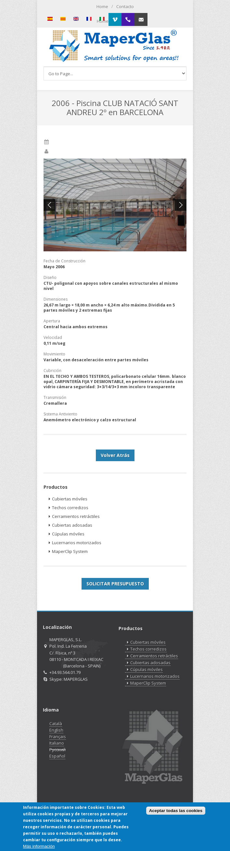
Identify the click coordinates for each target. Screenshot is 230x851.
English (56, 730)
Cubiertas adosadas (69, 525)
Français (57, 736)
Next (180, 205)
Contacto (125, 6)
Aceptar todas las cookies (175, 811)
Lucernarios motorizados (74, 542)
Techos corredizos (67, 507)
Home (102, 6)
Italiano (56, 743)
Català (55, 723)
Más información (39, 847)
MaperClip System (67, 551)
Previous (49, 205)
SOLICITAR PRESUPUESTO (115, 584)
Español (57, 756)
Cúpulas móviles (65, 534)
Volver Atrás (115, 455)
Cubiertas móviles (67, 499)
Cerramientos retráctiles (73, 516)
